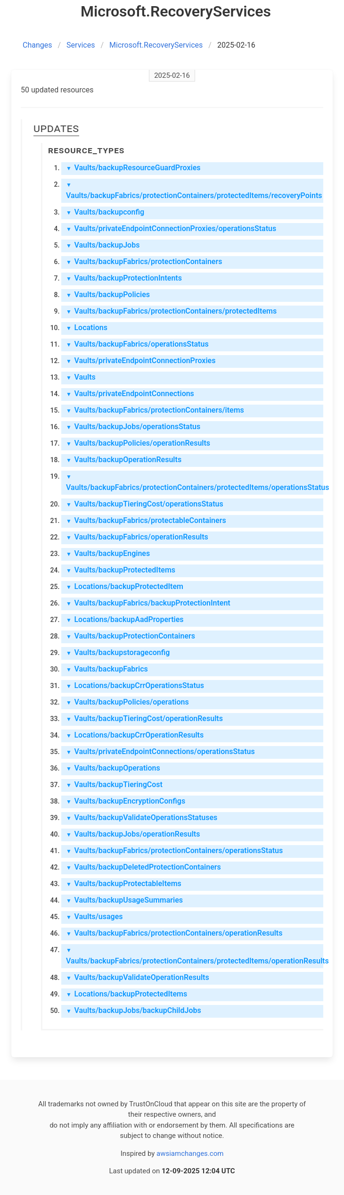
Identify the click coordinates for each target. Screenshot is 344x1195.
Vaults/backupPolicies (108, 294)
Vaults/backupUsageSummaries (124, 900)
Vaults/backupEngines (108, 553)
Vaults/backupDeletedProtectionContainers (143, 867)
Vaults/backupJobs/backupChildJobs (133, 1010)
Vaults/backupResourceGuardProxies (133, 167)
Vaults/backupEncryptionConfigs (125, 801)
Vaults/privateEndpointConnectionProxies (140, 360)
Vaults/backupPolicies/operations (127, 701)
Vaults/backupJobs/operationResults (133, 834)
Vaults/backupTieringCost (114, 784)
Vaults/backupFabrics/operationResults (137, 536)
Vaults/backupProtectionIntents (124, 278)
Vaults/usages (94, 916)
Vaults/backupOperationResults (123, 459)
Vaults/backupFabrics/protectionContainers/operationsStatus (174, 850)
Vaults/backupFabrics (107, 668)
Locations (86, 327)
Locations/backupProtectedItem (124, 586)
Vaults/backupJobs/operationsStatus (133, 426)
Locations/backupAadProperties (125, 619)
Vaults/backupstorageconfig (118, 652)
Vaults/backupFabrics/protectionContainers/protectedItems (171, 311)
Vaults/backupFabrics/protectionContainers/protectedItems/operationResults (194, 956)
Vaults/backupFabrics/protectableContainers (146, 520)
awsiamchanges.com (189, 1153)
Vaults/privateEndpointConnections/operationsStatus (160, 751)
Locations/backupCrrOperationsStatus (135, 685)
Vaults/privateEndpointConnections (130, 393)
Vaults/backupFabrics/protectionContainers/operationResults (174, 933)
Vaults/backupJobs (102, 245)
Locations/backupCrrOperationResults (135, 734)
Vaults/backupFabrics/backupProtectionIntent (148, 602)
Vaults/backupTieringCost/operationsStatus (144, 503)
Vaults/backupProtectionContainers (130, 635)
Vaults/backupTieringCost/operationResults (144, 718)
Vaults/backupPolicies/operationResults (138, 443)
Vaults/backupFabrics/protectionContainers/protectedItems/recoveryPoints (194, 191)
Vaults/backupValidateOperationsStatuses (141, 817)
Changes (37, 45)
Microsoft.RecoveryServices (156, 45)
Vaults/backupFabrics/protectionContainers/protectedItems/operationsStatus (194, 482)
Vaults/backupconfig (105, 211)
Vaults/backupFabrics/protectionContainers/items (155, 410)
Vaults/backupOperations (113, 767)
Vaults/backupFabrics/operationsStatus (137, 344)
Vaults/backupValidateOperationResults (137, 977)
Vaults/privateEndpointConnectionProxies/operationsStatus (171, 228)
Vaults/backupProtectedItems (120, 569)
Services (80, 45)
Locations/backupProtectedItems (126, 993)
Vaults (81, 377)
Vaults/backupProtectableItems (123, 883)
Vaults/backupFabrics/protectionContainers (144, 261)
